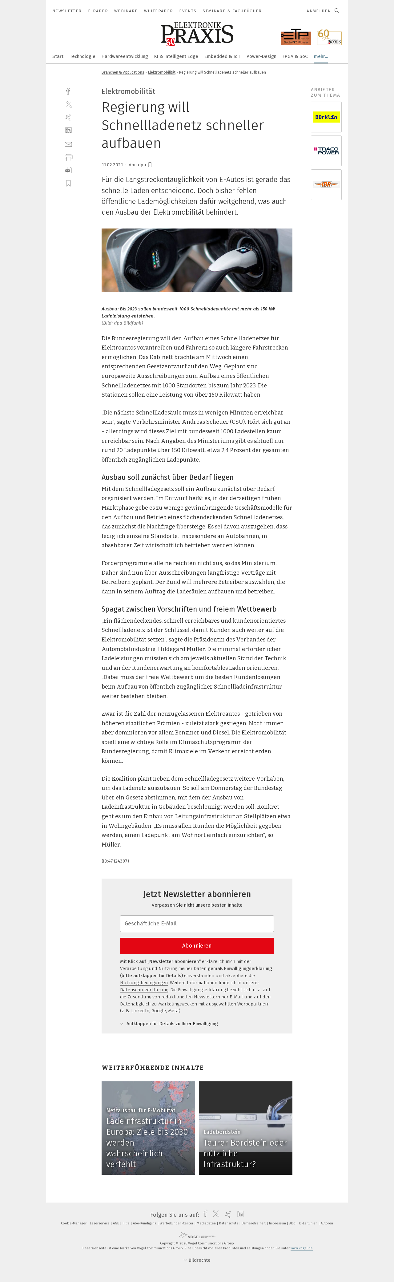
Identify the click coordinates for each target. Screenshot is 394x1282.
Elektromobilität (161, 72)
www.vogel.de (302, 1248)
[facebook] (68, 91)
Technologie (82, 56)
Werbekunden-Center (177, 1223)
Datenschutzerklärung (144, 990)
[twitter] (68, 104)
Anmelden (319, 11)
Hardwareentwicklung (125, 56)
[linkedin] (68, 130)
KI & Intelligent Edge (176, 56)
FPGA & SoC (295, 56)
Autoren (327, 1223)
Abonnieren (197, 945)
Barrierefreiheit (254, 1223)
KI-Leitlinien (308, 1223)
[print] (68, 157)
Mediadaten (207, 1223)
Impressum (278, 1223)
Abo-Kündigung (145, 1223)
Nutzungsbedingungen (144, 982)
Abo (292, 1223)
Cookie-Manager (74, 1223)
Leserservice (100, 1223)
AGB (116, 1223)
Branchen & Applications (123, 72)
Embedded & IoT (222, 56)
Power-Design (261, 56)
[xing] (68, 117)
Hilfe (127, 1223)
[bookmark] (149, 165)
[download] (68, 170)
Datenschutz (229, 1223)
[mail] (68, 144)
